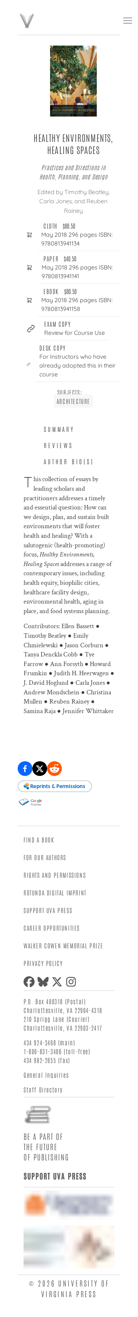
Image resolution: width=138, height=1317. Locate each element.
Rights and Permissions (55, 874)
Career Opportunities (52, 927)
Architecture (73, 401)
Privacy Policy (43, 963)
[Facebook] (31, 981)
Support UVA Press (48, 910)
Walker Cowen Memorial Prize (63, 945)
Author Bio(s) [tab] (69, 461)
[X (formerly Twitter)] (59, 981)
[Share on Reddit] (54, 768)
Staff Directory (43, 1089)
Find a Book (39, 839)
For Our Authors (45, 857)
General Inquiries (46, 1074)
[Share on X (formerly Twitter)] (39, 768)
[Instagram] (72, 981)
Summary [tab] (59, 429)
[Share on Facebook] (25, 768)
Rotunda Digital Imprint (55, 892)
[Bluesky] (45, 981)
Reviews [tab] (58, 445)
